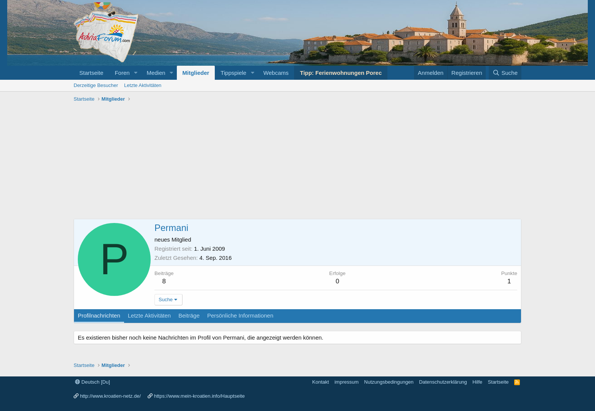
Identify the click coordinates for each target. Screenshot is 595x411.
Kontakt (320, 382)
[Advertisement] (297, 162)
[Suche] (505, 73)
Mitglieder (196, 73)
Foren (122, 73)
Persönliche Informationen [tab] (240, 315)
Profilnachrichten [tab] (99, 315)
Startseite (91, 73)
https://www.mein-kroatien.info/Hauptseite (199, 396)
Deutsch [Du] (92, 382)
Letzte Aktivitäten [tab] (149, 315)
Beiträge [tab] (189, 315)
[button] (135, 73)
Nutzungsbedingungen (389, 382)
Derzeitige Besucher (96, 85)
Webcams (275, 73)
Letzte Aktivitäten (142, 85)
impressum (346, 382)
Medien (155, 73)
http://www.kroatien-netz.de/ (110, 396)
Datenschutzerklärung (443, 382)
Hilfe (477, 382)
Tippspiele (233, 73)
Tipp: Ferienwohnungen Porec (341, 73)
